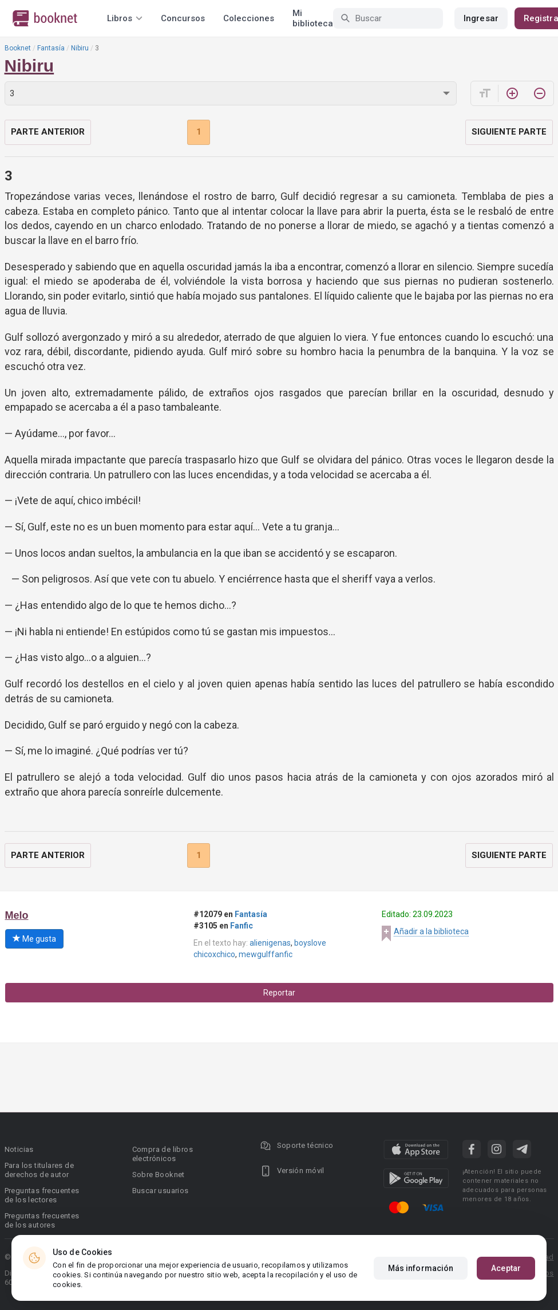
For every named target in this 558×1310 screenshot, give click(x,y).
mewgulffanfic (265, 954)
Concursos (183, 18)
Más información (421, 1268)
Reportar (279, 992)
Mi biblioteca (312, 18)
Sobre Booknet (158, 1174)
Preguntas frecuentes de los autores (42, 1220)
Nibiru (80, 48)
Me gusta (34, 938)
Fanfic (241, 925)
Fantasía (51, 48)
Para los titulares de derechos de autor (39, 1170)
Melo (17, 915)
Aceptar (506, 1268)
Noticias (19, 1149)
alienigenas (270, 942)
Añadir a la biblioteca (431, 931)
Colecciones (248, 18)
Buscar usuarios (160, 1190)
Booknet (18, 48)
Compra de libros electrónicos (162, 1154)
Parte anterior (48, 132)
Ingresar (481, 18)
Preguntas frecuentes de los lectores (42, 1195)
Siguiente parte (509, 132)
